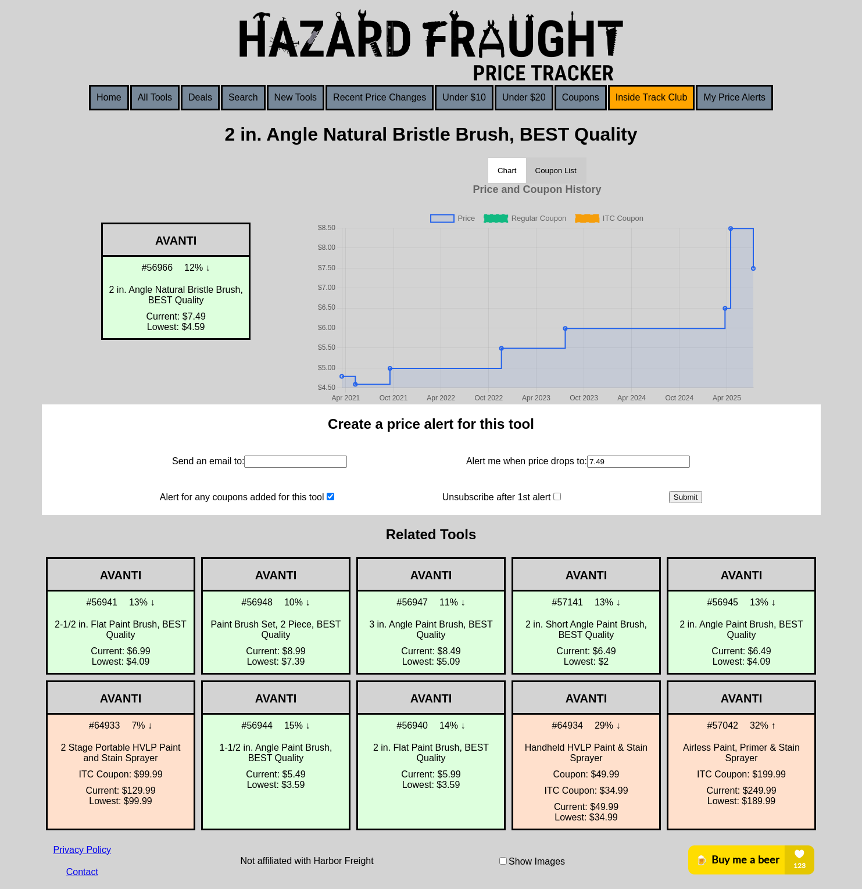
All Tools (155, 97)
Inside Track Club (652, 97)
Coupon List (556, 170)
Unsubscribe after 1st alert (496, 497)
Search (243, 97)
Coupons (580, 97)
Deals (200, 97)
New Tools (295, 97)
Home (108, 97)
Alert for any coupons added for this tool (242, 497)
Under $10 (464, 97)
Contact (82, 872)
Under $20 (524, 97)
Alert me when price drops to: (526, 461)
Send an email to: (208, 461)
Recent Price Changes (379, 97)
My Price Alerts (734, 97)
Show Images (537, 861)
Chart (507, 170)
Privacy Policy (82, 850)
